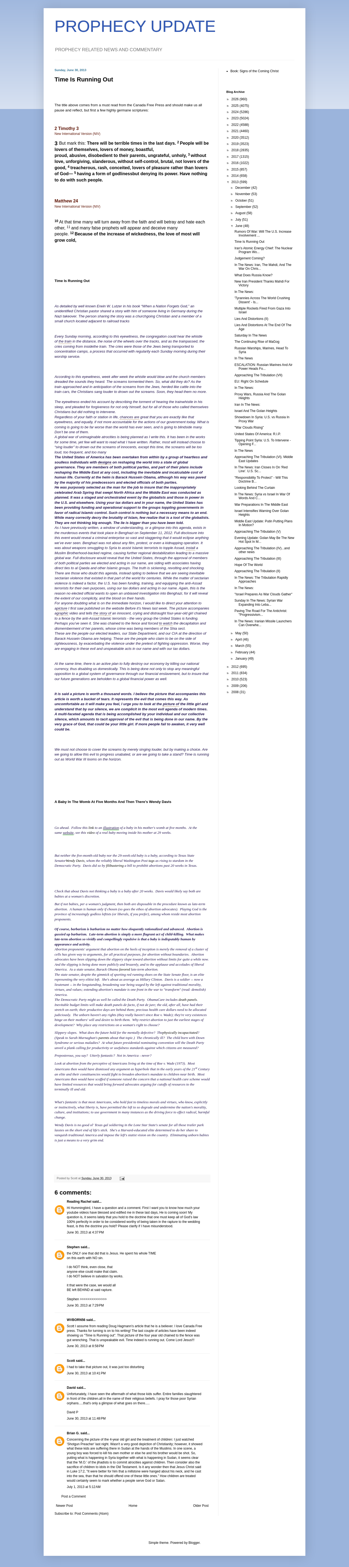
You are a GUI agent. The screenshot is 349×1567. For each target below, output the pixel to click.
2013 (235, 182)
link (91, 828)
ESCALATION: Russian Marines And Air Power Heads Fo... (263, 367)
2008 (235, 692)
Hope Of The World (248, 565)
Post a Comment (73, 1496)
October (241, 200)
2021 (235, 131)
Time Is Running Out (72, 281)
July (238, 220)
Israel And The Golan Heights (255, 411)
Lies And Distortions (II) (251, 319)
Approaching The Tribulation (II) (257, 571)
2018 (235, 150)
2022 (235, 125)
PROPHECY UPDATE (135, 26)
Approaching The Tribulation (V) (257, 532)
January (241, 658)
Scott (71, 1361)
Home (133, 1506)
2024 (235, 112)
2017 (235, 157)
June (239, 226)
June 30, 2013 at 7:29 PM (85, 1305)
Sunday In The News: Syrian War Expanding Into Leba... (258, 602)
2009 (235, 686)
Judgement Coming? (249, 258)
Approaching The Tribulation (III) (257, 558)
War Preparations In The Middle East (261, 505)
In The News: (244, 292)
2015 (235, 169)
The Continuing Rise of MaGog (256, 342)
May (238, 633)
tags (152, 861)
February (242, 652)
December (243, 188)
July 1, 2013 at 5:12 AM (84, 1487)
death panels (188, 1000)
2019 (235, 144)
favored (124, 969)
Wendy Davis (75, 861)
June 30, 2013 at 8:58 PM (85, 1346)
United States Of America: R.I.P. (257, 434)
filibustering (115, 865)
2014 (235, 176)
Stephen (73, 1247)
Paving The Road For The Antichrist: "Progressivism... (260, 613)
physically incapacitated (180, 1032)
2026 (235, 99)
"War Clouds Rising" (249, 427)
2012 (235, 667)
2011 (235, 673)
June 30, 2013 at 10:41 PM (86, 1373)
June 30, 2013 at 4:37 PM (85, 1232)
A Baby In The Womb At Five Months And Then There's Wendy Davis (113, 802)
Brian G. (73, 1433)
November (243, 194)
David (71, 1388)
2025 (235, 106)
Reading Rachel (79, 1202)
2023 (235, 118)
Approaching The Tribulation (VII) (258, 375)
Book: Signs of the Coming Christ (254, 71)
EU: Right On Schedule (251, 381)
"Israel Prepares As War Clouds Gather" (263, 594)
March (240, 646)
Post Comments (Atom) (91, 1514)
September (243, 207)
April (239, 639)
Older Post (201, 1506)
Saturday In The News (250, 335)
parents (103, 1038)
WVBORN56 (76, 1320)
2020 (235, 138)
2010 (235, 679)
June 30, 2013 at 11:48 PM (86, 1418)
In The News (243, 358)
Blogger (194, 1543)
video (91, 833)
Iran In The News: (247, 405)
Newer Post (64, 1506)
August (240, 213)
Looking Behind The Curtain (254, 488)
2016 (235, 163)
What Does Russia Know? (253, 275)
